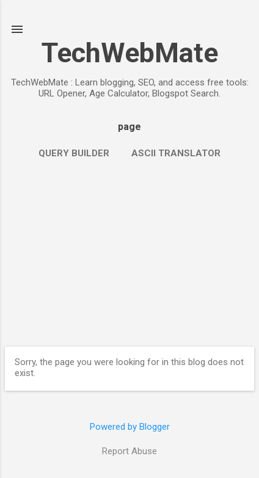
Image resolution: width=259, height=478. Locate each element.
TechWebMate (130, 53)
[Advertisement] (129, 252)
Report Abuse (129, 451)
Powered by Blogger (130, 426)
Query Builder (73, 153)
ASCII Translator (176, 153)
